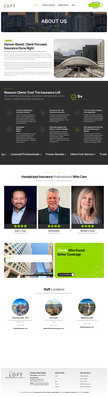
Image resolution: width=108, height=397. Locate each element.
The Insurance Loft (38, 392)
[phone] (25, 226)
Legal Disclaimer (55, 392)
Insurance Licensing (70, 392)
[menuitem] (36, 5)
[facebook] (15, 226)
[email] (22, 226)
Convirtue (86, 392)
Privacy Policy (47, 392)
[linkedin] (18, 226)
